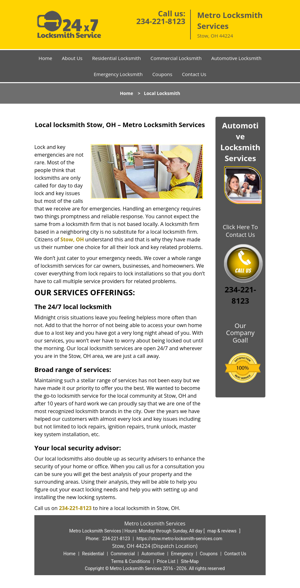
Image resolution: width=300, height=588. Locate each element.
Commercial (123, 553)
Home (45, 58)
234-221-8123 (160, 21)
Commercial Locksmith (176, 58)
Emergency (182, 553)
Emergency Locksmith (118, 74)
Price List (166, 561)
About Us (72, 58)
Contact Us (194, 74)
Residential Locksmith (116, 58)
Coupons (162, 74)
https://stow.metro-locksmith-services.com (179, 538)
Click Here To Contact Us (240, 230)
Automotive (152, 553)
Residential (93, 553)
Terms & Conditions (130, 561)
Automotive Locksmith (236, 58)
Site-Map (190, 561)
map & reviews (222, 530)
